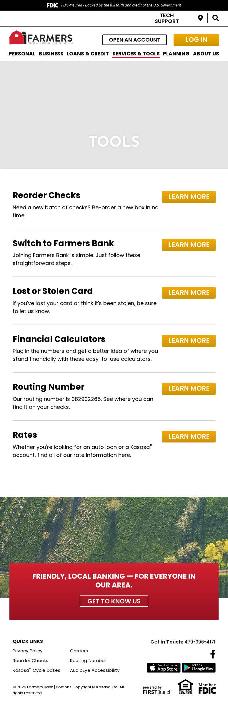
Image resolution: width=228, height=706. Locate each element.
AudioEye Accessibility (95, 670)
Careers (79, 651)
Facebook (213, 654)
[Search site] (215, 18)
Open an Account (134, 39)
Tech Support (167, 18)
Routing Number (88, 661)
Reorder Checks (31, 661)
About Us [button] (206, 53)
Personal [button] (22, 53)
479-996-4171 (199, 642)
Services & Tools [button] (136, 53)
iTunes (164, 668)
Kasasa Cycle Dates (37, 670)
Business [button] (51, 53)
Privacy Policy (28, 651)
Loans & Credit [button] (88, 53)
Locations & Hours (200, 18)
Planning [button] (176, 53)
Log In (196, 39)
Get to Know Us (114, 601)
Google (199, 668)
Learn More (190, 196)
